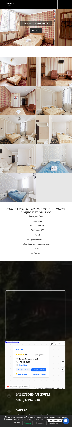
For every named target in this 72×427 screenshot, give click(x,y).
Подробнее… (53, 423)
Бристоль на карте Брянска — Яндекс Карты (35, 337)
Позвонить (36, 30)
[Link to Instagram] (65, 4)
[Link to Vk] (61, 4)
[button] (66, 421)
